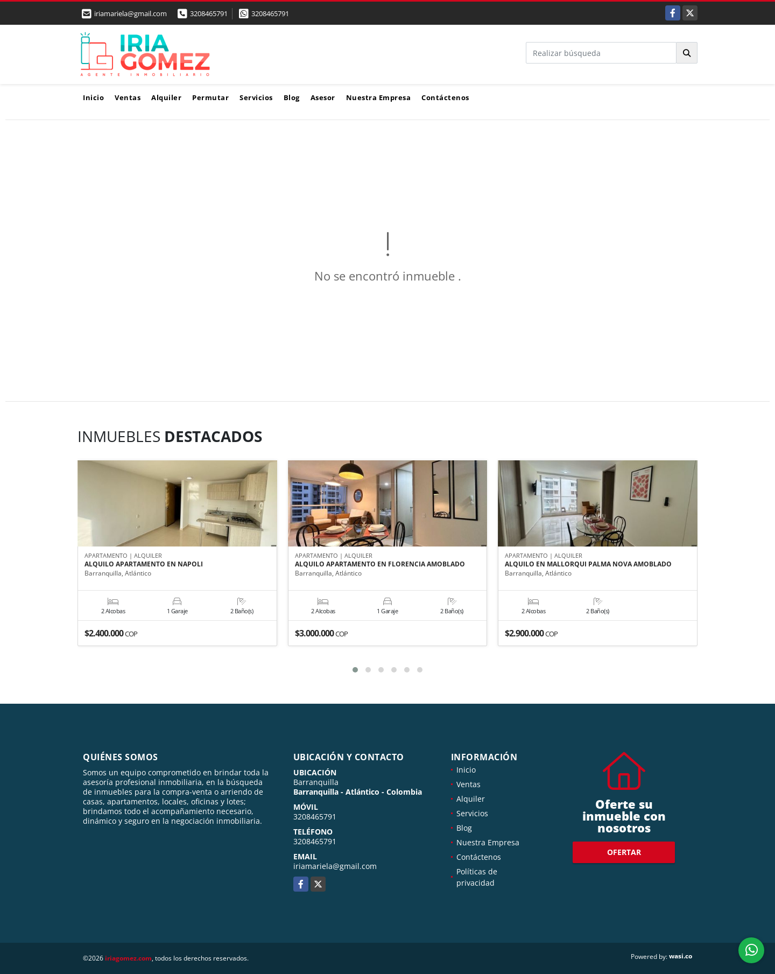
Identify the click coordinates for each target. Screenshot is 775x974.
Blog (292, 97)
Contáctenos (445, 97)
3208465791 (209, 13)
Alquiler (166, 97)
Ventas (127, 97)
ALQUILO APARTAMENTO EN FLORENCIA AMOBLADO (380, 565)
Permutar (210, 97)
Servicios (256, 97)
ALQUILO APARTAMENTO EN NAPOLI (143, 565)
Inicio (93, 97)
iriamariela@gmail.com (335, 866)
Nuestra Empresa (378, 97)
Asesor (323, 97)
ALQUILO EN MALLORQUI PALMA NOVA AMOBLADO (588, 565)
